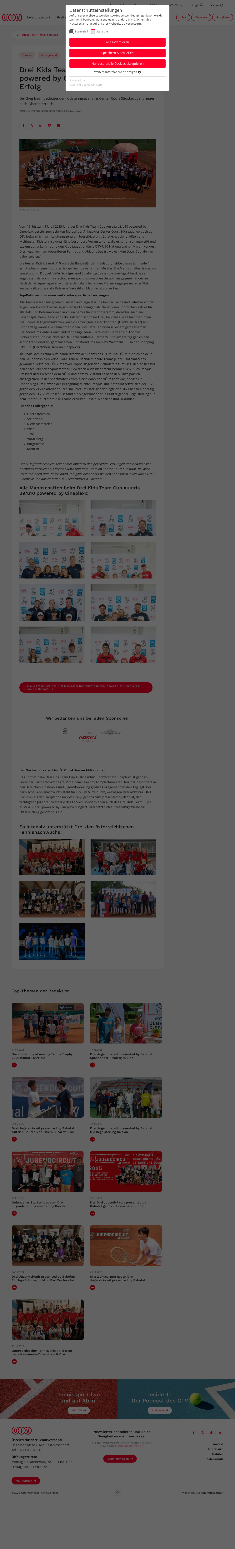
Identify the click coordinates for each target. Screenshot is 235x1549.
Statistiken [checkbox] (103, 31)
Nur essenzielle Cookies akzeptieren (118, 63)
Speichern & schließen (117, 53)
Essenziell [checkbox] (81, 31)
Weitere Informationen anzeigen (117, 72)
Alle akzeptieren (117, 42)
